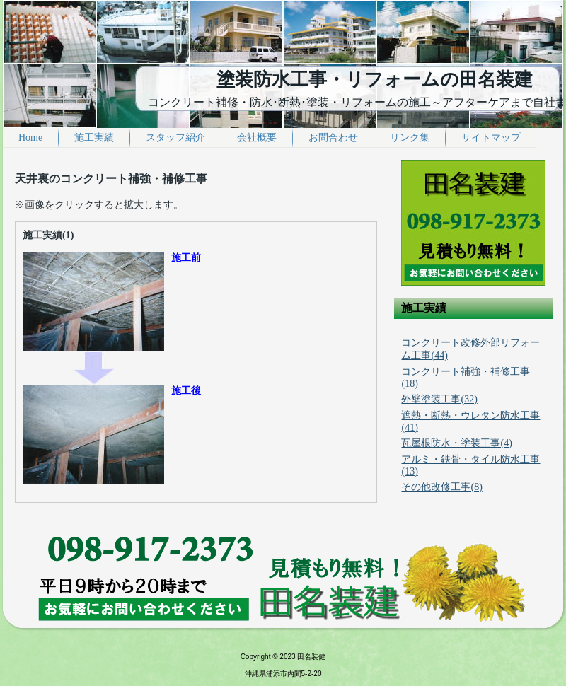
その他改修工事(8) (441, 487)
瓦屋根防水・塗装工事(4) (456, 443)
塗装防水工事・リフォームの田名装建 (374, 79)
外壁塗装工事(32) (439, 399)
